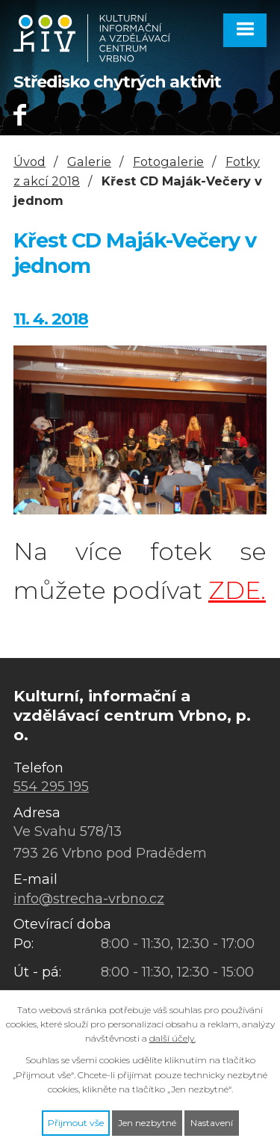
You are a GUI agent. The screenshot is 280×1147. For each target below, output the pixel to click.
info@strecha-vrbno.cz (88, 899)
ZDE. (237, 590)
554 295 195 (51, 786)
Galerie (89, 161)
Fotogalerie (168, 161)
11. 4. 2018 (50, 318)
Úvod (29, 161)
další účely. (172, 1038)
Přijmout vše (76, 1122)
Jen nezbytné (147, 1122)
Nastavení (211, 1122)
